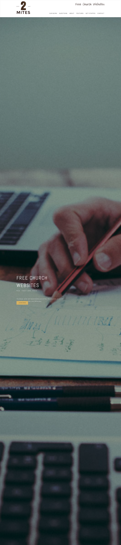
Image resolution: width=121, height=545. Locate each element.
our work (53, 13)
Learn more (22, 302)
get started (90, 13)
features (80, 13)
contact (100, 13)
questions (63, 13)
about (71, 13)
